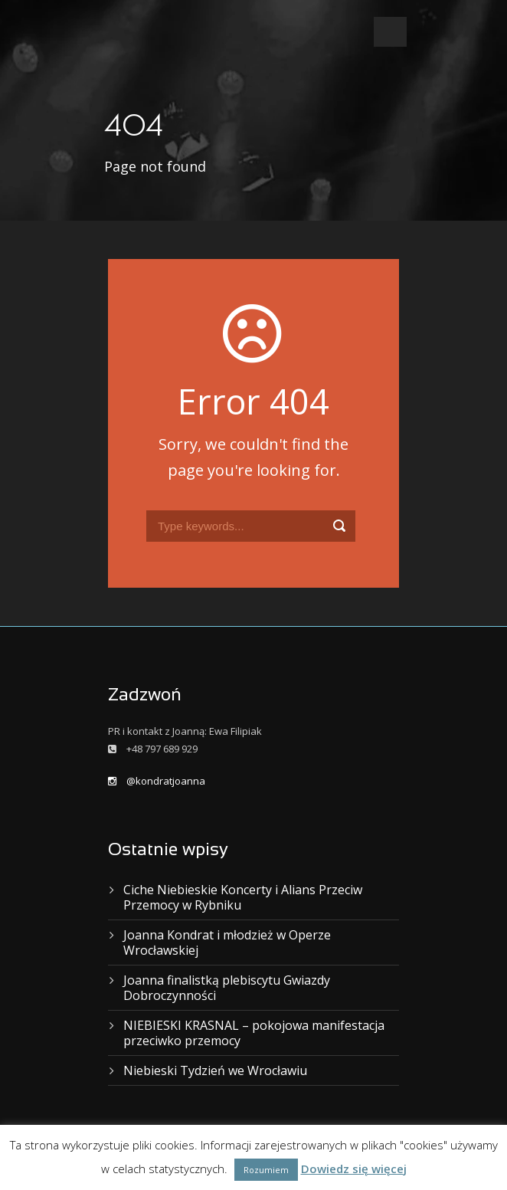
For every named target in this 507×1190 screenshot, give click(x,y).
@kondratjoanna (156, 781)
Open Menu (390, 32)
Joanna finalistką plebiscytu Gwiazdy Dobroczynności (226, 988)
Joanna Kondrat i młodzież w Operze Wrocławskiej (227, 942)
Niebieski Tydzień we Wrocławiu (215, 1070)
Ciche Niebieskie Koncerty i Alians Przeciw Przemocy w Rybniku (242, 897)
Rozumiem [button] (266, 1169)
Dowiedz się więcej (354, 1168)
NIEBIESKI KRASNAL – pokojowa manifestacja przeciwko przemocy (253, 1033)
